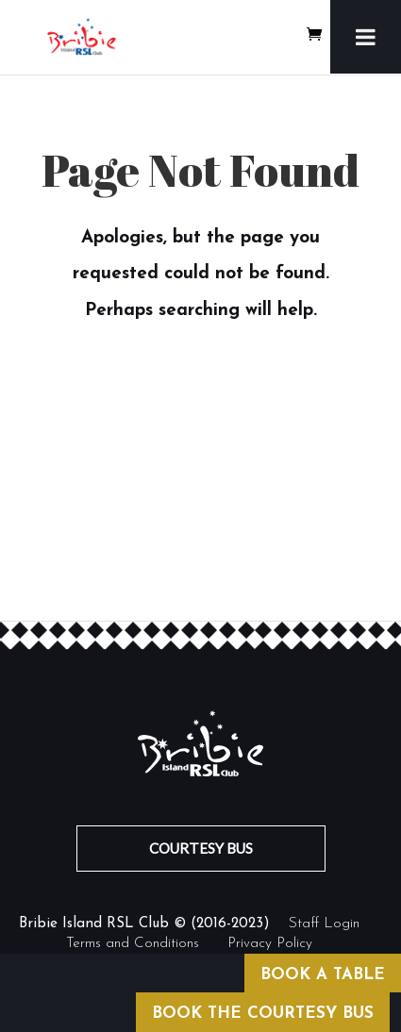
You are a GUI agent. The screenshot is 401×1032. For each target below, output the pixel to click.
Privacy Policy (269, 944)
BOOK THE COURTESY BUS (263, 1014)
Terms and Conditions (132, 944)
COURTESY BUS (201, 848)
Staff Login (324, 924)
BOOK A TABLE (322, 975)
